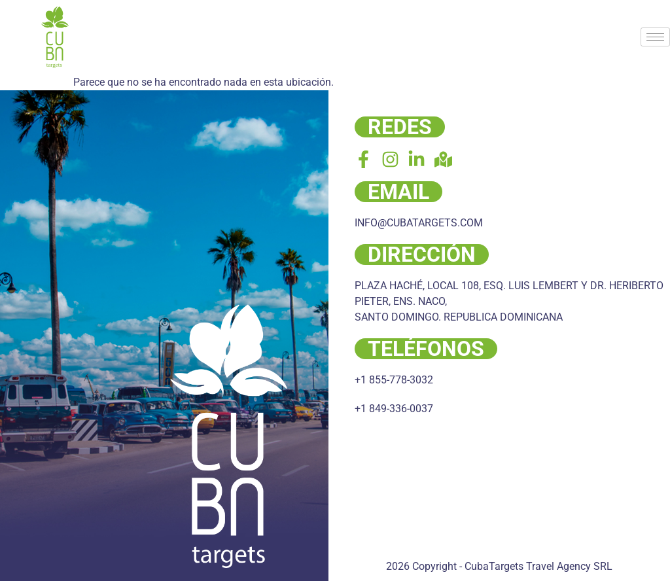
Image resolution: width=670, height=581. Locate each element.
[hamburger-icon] (655, 36)
